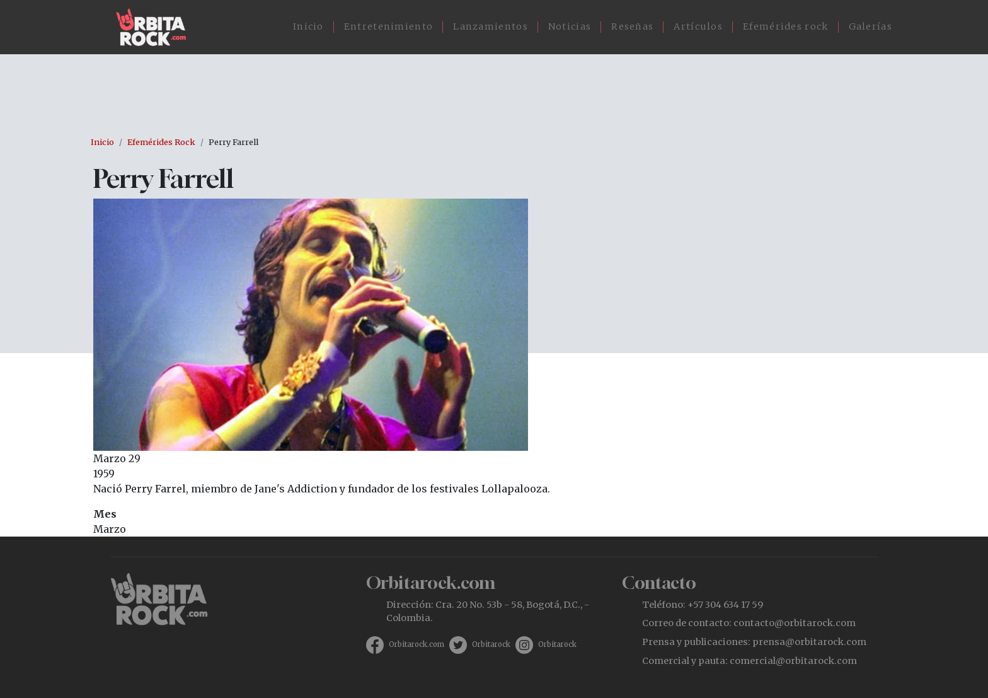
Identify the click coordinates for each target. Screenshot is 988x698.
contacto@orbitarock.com (794, 623)
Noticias (569, 26)
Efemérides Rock (161, 142)
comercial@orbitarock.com (793, 660)
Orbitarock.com (416, 644)
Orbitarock (491, 644)
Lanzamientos (490, 26)
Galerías (870, 26)
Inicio (308, 26)
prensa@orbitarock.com (809, 642)
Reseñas (632, 26)
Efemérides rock (786, 26)
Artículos (698, 26)
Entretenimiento (389, 26)
